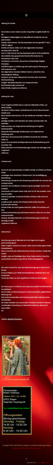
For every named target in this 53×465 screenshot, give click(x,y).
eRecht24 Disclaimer (14, 319)
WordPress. (47, 463)
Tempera (39, 463)
